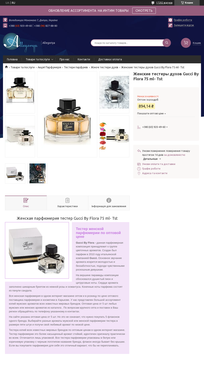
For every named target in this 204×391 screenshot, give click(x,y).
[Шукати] (167, 43)
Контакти (84, 59)
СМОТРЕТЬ (144, 10)
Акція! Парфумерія (49, 67)
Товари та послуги (38, 59)
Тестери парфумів (76, 67)
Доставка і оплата (110, 59)
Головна (12, 59)
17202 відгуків (164, 2)
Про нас (65, 59)
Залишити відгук (184, 25)
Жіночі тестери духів (104, 67)
